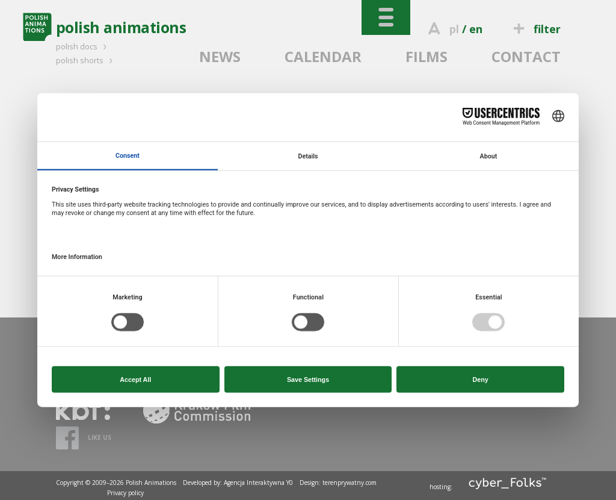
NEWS (220, 56)
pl (454, 29)
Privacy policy (125, 493)
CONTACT (526, 56)
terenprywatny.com (349, 482)
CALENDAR (323, 56)
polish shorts (86, 60)
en (475, 29)
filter (535, 29)
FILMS (426, 56)
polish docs (83, 46)
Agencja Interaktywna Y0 (258, 482)
